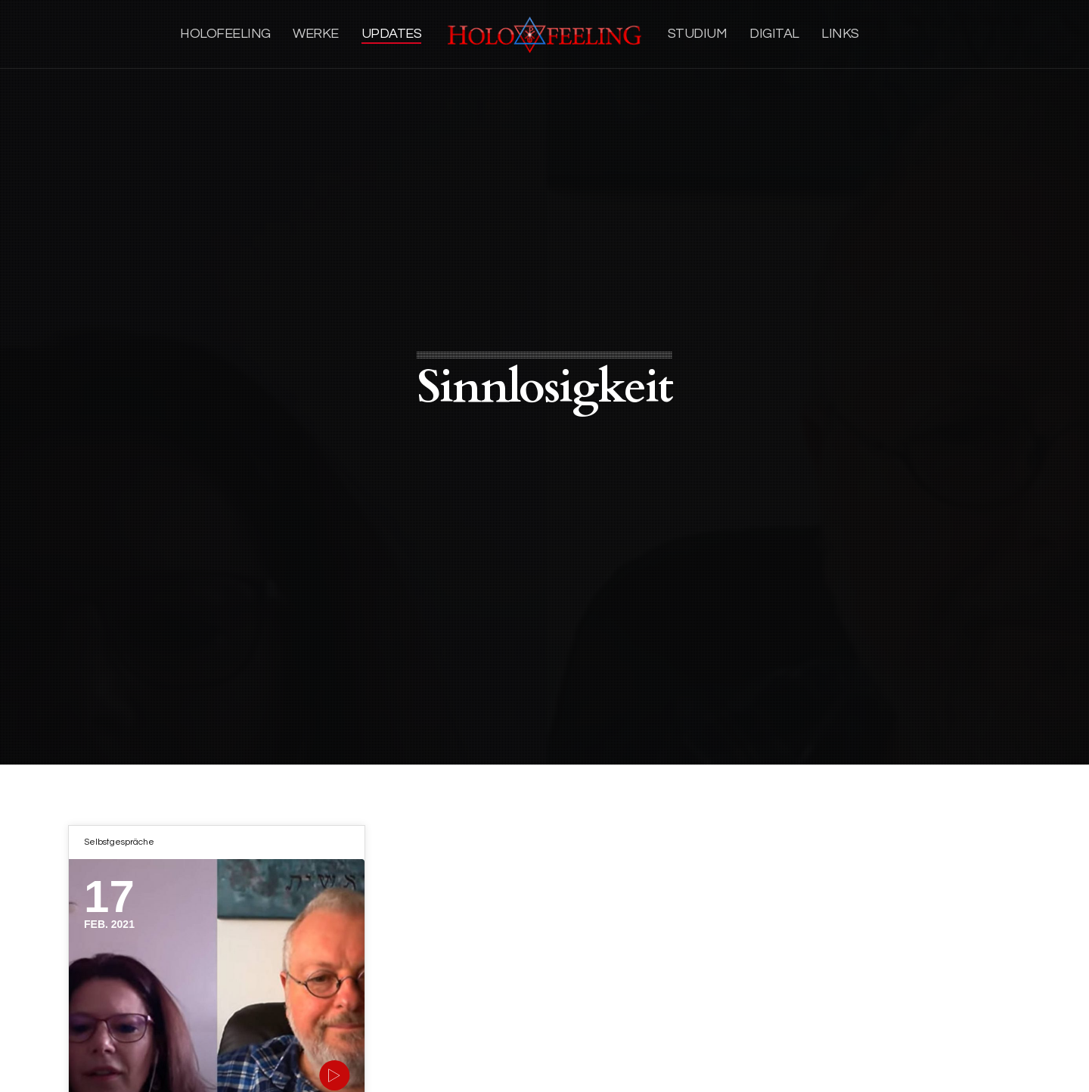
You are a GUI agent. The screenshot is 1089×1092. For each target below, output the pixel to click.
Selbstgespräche (119, 842)
